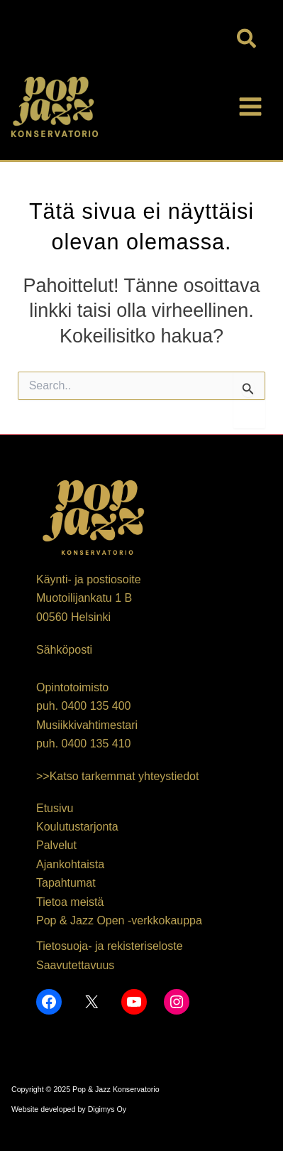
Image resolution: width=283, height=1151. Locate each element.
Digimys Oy (107, 1109)
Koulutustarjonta (77, 827)
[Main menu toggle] (250, 106)
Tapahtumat (66, 883)
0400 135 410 (96, 743)
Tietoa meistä (70, 902)
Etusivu (54, 808)
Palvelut (56, 845)
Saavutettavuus (75, 965)
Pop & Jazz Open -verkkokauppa (119, 920)
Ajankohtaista (70, 864)
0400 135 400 (96, 706)
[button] (247, 40)
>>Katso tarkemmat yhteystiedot (117, 776)
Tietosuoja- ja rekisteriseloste (109, 946)
